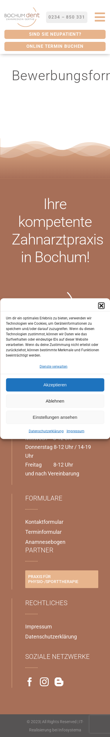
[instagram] (44, 681)
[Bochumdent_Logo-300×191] (22, 8)
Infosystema (69, 730)
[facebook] (29, 681)
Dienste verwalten (53, 366)
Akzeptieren (55, 384)
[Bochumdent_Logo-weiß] (47, 292)
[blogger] (59, 681)
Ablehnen (55, 400)
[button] (101, 305)
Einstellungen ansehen (55, 417)
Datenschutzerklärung (46, 431)
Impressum (75, 431)
